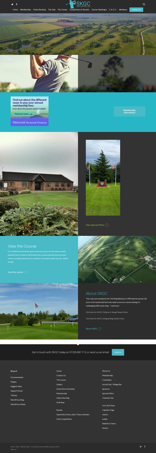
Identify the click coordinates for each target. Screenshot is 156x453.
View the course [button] (15, 272)
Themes (14, 395)
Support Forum (17, 391)
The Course (61, 380)
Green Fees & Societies (65, 389)
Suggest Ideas (16, 386)
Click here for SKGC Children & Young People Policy (107, 312)
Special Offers (108, 393)
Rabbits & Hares (109, 423)
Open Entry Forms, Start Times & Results (72, 414)
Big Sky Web (25, 447)
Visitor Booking (62, 398)
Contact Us (118, 352)
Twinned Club (108, 398)
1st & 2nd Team (108, 405)
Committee (106, 380)
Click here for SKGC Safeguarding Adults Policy (105, 318)
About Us (106, 371)
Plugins (14, 382)
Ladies (104, 419)
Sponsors (106, 389)
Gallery (59, 384)
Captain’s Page (108, 410)
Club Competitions (64, 419)
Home (59, 371)
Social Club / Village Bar (112, 384)
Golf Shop (60, 402)
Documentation (17, 377)
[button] (129, 111)
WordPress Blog (17, 400)
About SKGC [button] (91, 328)
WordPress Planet (18, 404)
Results (59, 410)
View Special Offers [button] (95, 225)
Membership (61, 393)
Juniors (105, 414)
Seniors (105, 428)
